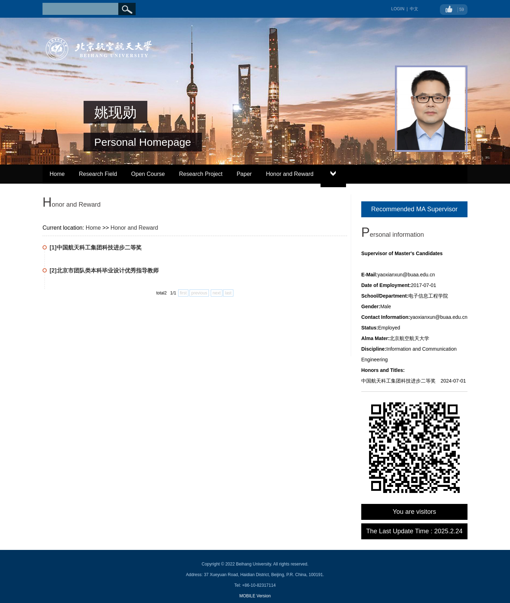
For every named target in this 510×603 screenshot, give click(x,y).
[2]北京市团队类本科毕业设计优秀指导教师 (104, 271)
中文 (414, 8)
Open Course (148, 174)
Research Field (98, 174)
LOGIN (397, 8)
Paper (244, 174)
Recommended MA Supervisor (414, 209)
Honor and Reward (289, 174)
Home (57, 174)
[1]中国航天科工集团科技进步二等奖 (96, 248)
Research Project (200, 174)
